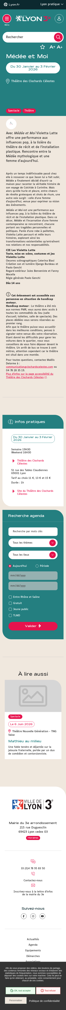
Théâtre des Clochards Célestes (30, 462)
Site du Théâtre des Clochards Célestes (35, 492)
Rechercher (14, 37)
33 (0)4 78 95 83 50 (33, 868)
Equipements (33, 950)
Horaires (33, 837)
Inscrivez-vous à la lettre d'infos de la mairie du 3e (33, 893)
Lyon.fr (14, 4)
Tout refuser (48, 991)
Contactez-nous (33, 880)
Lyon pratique (52, 4)
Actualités (33, 939)
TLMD (16, 615)
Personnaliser (15, 1000)
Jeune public (20, 609)
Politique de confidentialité (44, 1000)
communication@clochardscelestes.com (29, 367)
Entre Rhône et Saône (26, 597)
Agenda (33, 945)
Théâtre (29, 111)
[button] (42, 47)
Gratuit (17, 603)
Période (44, 566)
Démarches (33, 956)
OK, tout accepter (20, 991)
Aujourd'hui (20, 566)
